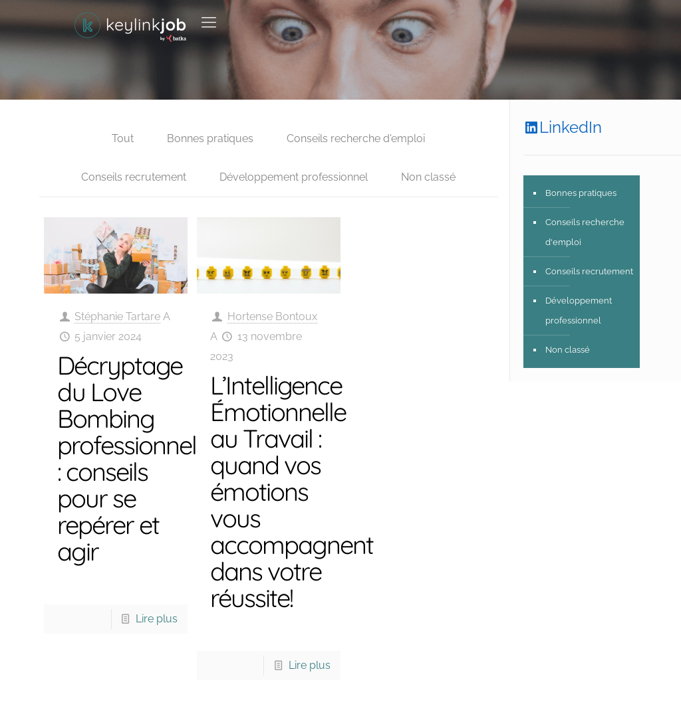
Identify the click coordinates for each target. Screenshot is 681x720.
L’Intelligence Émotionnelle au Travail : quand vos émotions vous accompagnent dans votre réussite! (291, 491)
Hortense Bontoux (272, 316)
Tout (123, 138)
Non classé (428, 177)
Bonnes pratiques (210, 138)
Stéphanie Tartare (117, 316)
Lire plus (157, 618)
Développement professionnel (293, 177)
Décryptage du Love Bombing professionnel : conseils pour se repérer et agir (126, 458)
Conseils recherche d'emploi (356, 138)
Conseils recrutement (133, 177)
